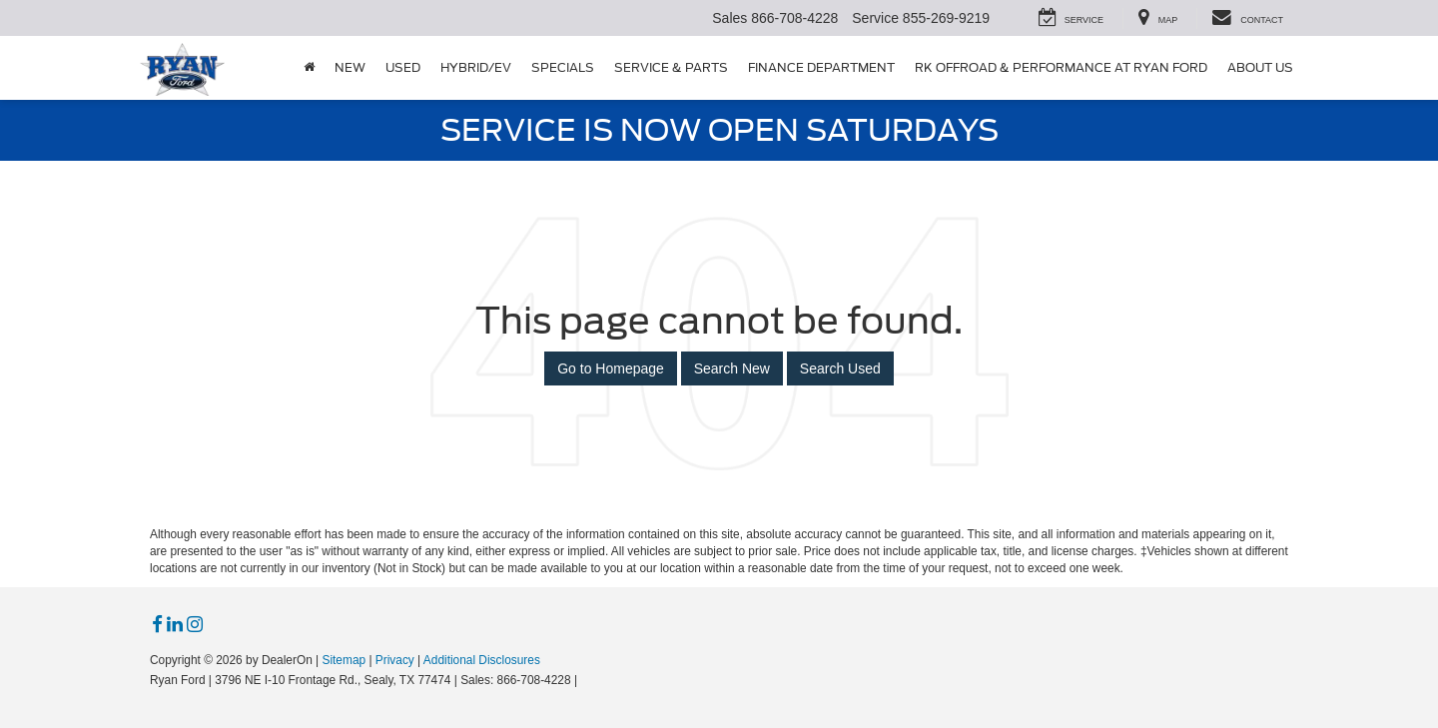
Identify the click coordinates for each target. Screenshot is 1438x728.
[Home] (309, 68)
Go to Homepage (610, 368)
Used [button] (402, 67)
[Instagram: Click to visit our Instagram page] (195, 625)
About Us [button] (1260, 67)
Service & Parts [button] (671, 67)
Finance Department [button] (821, 67)
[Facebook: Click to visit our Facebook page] (157, 625)
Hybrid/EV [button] (475, 67)
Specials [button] (562, 67)
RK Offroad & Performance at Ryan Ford (1061, 67)
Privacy (394, 660)
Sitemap (343, 660)
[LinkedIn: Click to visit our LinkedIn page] (175, 625)
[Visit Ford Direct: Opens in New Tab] (586, 680)
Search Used (840, 368)
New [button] (350, 67)
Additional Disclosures (481, 660)
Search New (732, 368)
